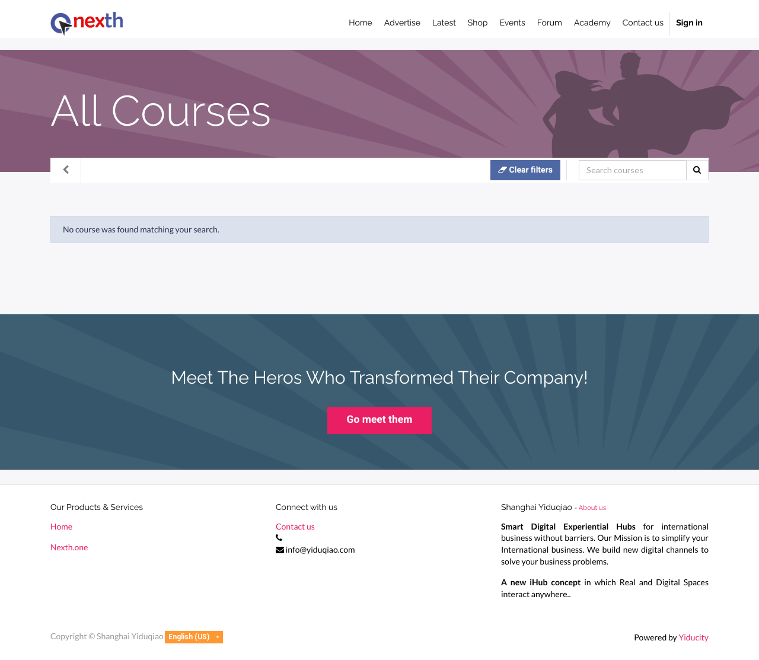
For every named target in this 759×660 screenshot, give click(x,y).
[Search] (633, 170)
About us (592, 507)
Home (61, 526)
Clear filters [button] (525, 170)
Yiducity (693, 637)
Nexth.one (69, 547)
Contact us (295, 526)
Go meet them (380, 420)
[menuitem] (360, 24)
